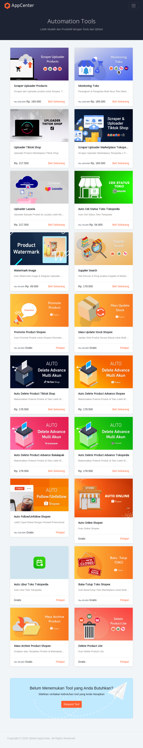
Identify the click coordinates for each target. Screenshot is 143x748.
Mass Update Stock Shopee (95, 332)
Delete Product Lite (90, 646)
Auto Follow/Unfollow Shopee (32, 516)
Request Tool (71, 704)
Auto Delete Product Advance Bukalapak (39, 455)
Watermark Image (25, 270)
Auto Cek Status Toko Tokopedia (99, 209)
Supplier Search (87, 270)
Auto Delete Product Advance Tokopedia (103, 455)
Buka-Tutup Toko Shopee (94, 584)
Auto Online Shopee (90, 522)
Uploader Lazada (24, 209)
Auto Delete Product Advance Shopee (101, 393)
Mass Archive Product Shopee (32, 646)
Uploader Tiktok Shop (27, 147)
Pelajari (60, 347)
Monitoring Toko (88, 86)
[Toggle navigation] (134, 5)
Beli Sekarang (56, 101)
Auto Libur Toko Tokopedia (31, 584)
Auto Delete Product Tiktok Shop (34, 393)
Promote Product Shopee (30, 332)
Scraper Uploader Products (30, 86)
